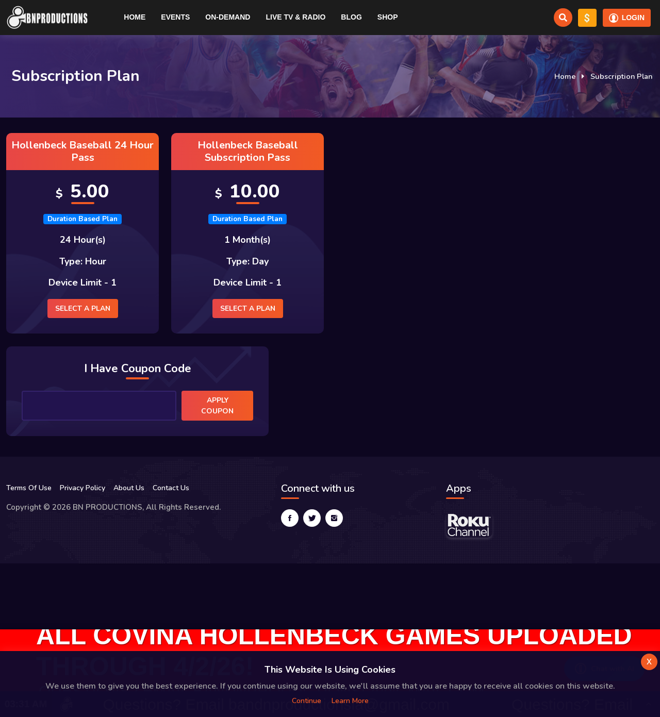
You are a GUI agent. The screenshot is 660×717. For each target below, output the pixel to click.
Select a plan (82, 308)
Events (175, 17)
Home (134, 17)
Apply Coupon (217, 405)
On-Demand (227, 17)
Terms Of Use (29, 488)
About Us (128, 488)
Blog (351, 17)
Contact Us (171, 488)
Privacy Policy (82, 488)
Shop (387, 17)
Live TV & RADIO (295, 17)
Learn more (350, 701)
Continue (306, 701)
